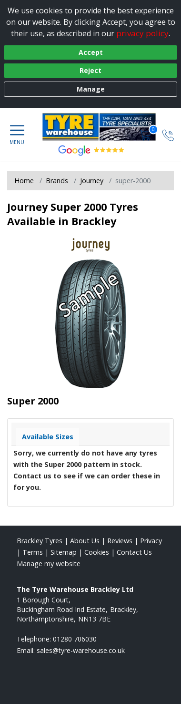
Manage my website (48, 563)
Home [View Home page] (24, 180)
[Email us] (81, 650)
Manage (91, 88)
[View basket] (146, 134)
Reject (90, 70)
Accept (91, 52)
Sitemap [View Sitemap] (63, 552)
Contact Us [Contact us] (134, 552)
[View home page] (104, 127)
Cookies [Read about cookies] (96, 552)
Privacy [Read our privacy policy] (151, 540)
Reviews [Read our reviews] (119, 540)
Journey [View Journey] (91, 180)
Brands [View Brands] (57, 180)
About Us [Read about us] (85, 540)
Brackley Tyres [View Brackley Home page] (39, 540)
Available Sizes (47, 436)
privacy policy (142, 33)
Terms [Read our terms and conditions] (32, 552)
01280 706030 (75, 638)
